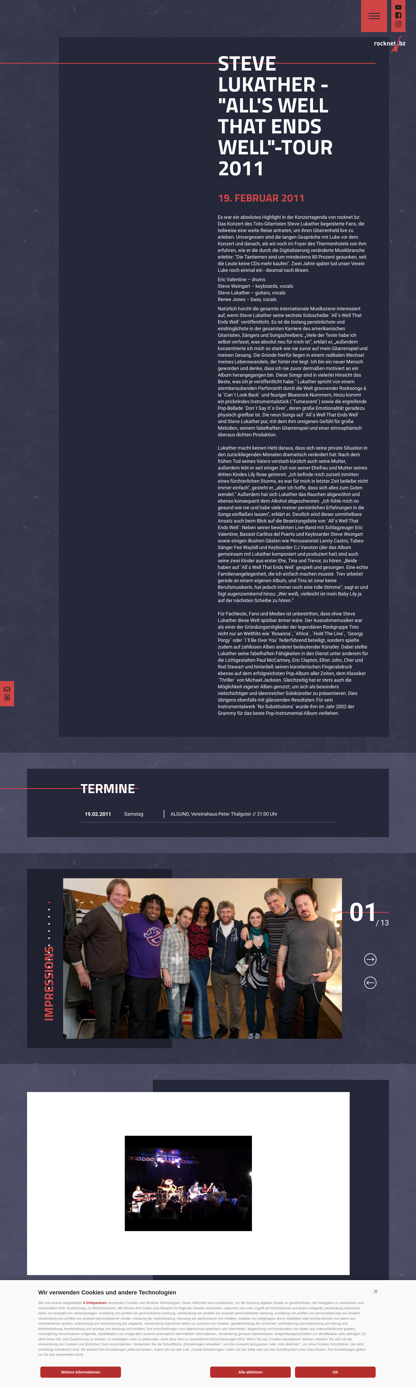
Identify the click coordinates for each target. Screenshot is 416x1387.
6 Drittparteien (95, 1303)
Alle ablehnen (250, 1372)
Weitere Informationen (80, 1372)
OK (335, 1372)
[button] (376, 1291)
